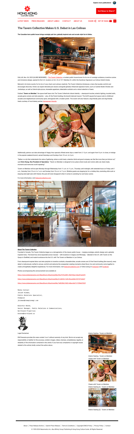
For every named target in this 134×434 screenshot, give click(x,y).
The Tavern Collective (55, 77)
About (25, 426)
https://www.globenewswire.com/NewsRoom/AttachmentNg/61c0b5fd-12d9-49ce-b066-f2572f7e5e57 (51, 279)
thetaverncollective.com (43, 178)
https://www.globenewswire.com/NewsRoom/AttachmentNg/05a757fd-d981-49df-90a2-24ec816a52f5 (51, 275)
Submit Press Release (53, 426)
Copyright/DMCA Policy (84, 426)
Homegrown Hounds (49, 101)
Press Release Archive (36, 426)
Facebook (105, 267)
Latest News (23, 21)
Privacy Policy (98, 426)
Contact (66, 21)
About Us (78, 21)
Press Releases (38, 21)
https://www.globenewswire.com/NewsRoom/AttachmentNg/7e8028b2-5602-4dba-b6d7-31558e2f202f (52, 283)
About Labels (53, 21)
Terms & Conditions (68, 426)
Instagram (95, 267)
